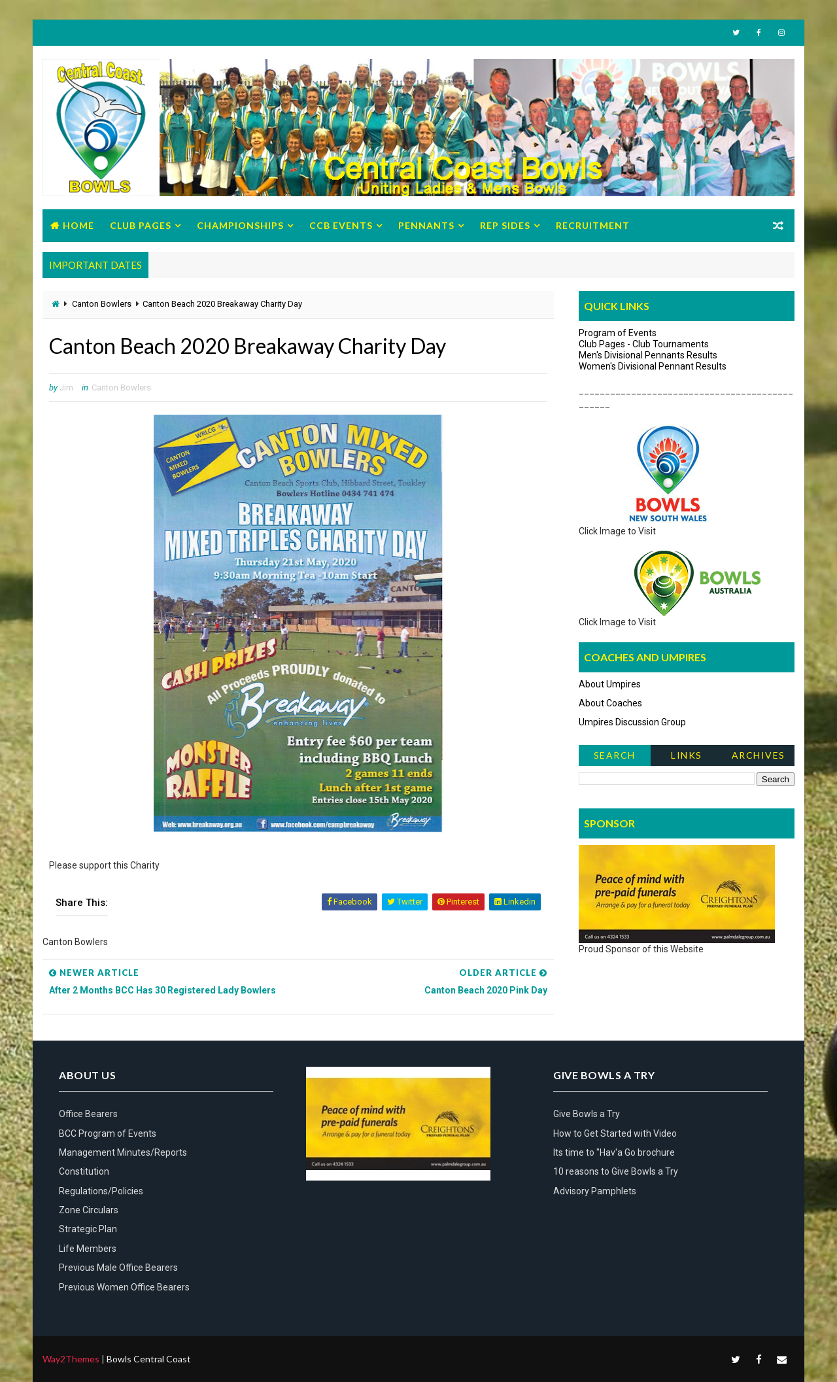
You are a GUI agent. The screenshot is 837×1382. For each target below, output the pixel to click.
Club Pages (140, 225)
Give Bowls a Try (586, 1114)
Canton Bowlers (101, 304)
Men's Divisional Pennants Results (648, 355)
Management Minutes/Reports (123, 1152)
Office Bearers (88, 1114)
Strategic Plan (88, 1229)
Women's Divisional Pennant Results (652, 366)
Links (686, 755)
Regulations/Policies (101, 1191)
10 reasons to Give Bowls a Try (615, 1171)
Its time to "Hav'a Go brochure (614, 1152)
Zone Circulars (88, 1210)
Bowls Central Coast (149, 1358)
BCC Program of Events (107, 1133)
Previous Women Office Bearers (124, 1287)
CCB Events (341, 225)
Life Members (87, 1248)
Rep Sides (505, 225)
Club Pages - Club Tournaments (644, 344)
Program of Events (618, 333)
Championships (240, 225)
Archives (758, 755)
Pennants (426, 225)
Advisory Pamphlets (594, 1191)
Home (78, 225)
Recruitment (593, 225)
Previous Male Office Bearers (118, 1267)
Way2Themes (71, 1358)
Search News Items (614, 758)
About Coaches (610, 703)
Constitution (84, 1171)
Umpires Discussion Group (632, 722)
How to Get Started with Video (615, 1133)
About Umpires (610, 684)
